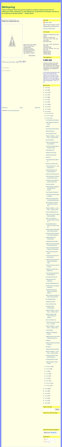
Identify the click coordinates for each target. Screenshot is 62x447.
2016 (46, 111)
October (48, 118)
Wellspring (8, 7)
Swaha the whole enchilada (52, 349)
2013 (46, 393)
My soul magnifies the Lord (52, 283)
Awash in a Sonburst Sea (52, 163)
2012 (46, 395)
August (48, 368)
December (48, 113)
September (49, 366)
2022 (46, 97)
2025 (46, 90)
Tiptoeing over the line (51, 152)
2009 (46, 403)
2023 (46, 94)
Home (21, 107)
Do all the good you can (51, 276)
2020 (46, 102)
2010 (46, 400)
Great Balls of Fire (50, 150)
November (48, 115)
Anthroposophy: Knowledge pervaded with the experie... (52, 188)
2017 (46, 109)
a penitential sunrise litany (52, 241)
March (47, 380)
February (48, 383)
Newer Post (4, 107)
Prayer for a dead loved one (52, 173)
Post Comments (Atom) (13, 110)
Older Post (37, 107)
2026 (46, 87)
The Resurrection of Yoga (52, 359)
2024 (46, 92)
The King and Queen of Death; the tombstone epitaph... (51, 291)
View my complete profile (49, 28)
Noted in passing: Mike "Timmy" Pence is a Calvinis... (51, 316)
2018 (46, 106)
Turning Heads (49, 330)
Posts (46, 439)
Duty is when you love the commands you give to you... (52, 204)
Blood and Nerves (50, 131)
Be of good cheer (50, 139)
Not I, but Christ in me (51, 303)
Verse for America (50, 184)
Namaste (48, 340)
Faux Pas (48, 157)
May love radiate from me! (52, 212)
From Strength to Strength (52, 192)
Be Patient (48, 346)
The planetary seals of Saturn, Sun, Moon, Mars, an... (52, 225)
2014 (46, 391)
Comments (47, 441)
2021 (46, 99)
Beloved (48, 126)
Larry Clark (48, 22)
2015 (46, 388)
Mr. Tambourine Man (50, 299)
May (47, 376)
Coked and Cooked (50, 301)
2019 (46, 104)
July (47, 371)
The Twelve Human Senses (52, 120)
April (47, 378)
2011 (46, 398)
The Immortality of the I (51, 133)
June (47, 373)
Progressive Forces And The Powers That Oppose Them (52, 261)
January (48, 385)
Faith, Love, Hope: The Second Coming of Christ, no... (52, 220)
